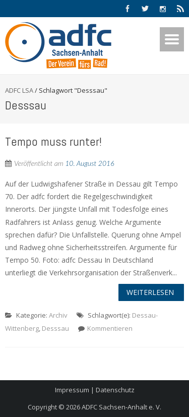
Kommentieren (110, 328)
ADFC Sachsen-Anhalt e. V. (121, 406)
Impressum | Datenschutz (95, 389)
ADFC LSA (19, 90)
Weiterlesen (150, 292)
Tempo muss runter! (53, 141)
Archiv (58, 315)
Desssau (55, 328)
